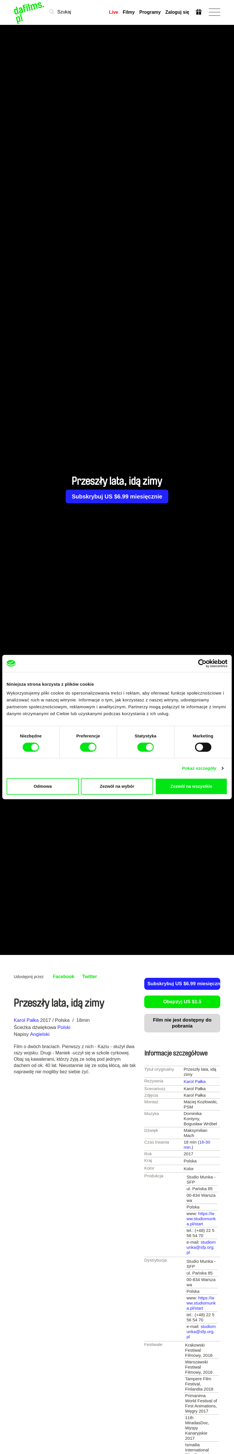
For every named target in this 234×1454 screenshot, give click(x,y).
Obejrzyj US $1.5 (182, 1001)
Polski (63, 1027)
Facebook (63, 976)
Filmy (129, 12)
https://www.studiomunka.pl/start (201, 1218)
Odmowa (43, 786)
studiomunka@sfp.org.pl (201, 1247)
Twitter (89, 976)
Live (113, 12)
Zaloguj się (177, 12)
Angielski (40, 1034)
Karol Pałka (26, 1020)
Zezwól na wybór (117, 786)
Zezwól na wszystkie (191, 786)
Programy (150, 12)
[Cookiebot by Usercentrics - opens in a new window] (202, 663)
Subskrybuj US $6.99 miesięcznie (117, 496)
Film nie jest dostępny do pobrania (182, 1022)
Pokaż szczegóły (199, 768)
